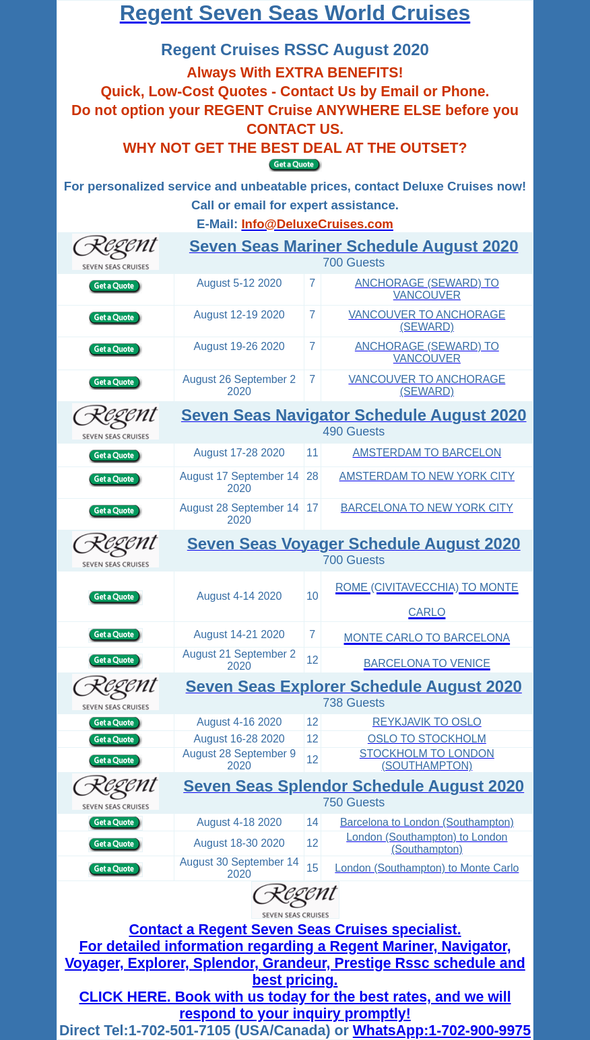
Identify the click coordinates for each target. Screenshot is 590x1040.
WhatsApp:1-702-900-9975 (442, 1030)
